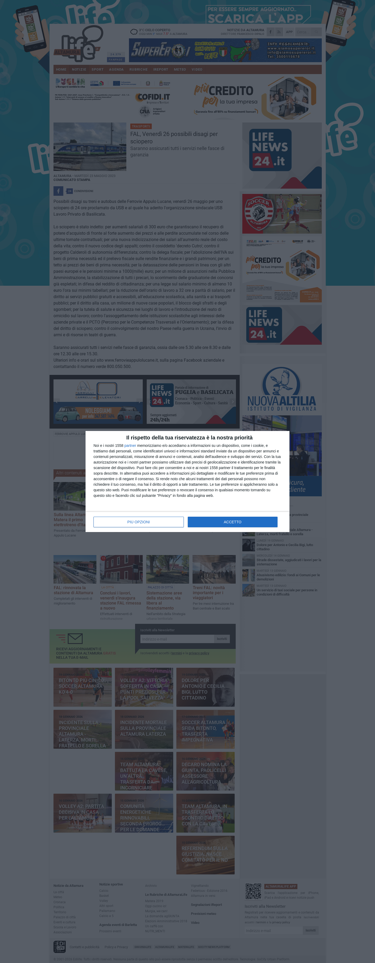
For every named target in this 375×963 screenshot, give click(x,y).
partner (130, 445)
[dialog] (187, 481)
